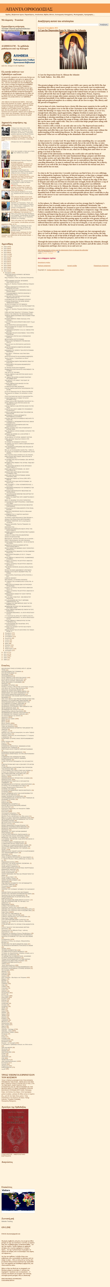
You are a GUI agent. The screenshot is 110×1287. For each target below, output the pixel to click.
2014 (5, 269)
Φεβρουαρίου (9, 648)
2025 (5, 248)
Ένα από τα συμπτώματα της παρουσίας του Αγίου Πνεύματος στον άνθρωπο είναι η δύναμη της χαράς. (22, 171)
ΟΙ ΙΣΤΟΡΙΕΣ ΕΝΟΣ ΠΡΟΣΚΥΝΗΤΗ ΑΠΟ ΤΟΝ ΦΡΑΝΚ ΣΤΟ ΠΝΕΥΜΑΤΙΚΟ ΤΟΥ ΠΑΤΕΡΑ (16, 847)
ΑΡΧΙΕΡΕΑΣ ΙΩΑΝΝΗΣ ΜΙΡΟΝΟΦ (12, 705)
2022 (5, 254)
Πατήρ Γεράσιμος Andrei (9, 865)
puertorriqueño (6, 1040)
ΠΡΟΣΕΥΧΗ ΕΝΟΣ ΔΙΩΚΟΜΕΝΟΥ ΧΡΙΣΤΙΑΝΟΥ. (18, 570)
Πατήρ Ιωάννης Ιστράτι (8, 871)
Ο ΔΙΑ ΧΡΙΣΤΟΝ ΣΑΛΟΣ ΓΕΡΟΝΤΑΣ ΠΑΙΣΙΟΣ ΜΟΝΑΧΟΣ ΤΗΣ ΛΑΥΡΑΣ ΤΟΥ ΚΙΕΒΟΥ (16, 836)
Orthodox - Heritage (47, 253)
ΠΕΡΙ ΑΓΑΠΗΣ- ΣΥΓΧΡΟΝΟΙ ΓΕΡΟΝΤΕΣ (16, 579)
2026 (5, 246)
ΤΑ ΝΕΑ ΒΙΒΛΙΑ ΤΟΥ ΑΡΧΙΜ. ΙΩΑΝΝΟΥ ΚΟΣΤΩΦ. (18, 437)
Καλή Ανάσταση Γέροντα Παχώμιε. (21, 160)
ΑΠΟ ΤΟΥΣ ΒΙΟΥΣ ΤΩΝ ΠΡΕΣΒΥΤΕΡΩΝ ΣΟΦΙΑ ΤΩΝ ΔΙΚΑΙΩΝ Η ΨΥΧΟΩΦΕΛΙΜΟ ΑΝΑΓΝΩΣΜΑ (18, 699)
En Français (5, 995)
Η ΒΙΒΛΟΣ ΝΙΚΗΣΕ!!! (10, 578)
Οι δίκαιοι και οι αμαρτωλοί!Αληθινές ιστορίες (15, 845)
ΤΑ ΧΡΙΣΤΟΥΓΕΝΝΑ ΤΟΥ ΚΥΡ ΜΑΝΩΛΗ (16, 304)
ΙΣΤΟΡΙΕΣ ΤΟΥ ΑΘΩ (8, 788)
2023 (5, 252)
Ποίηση (4, 887)
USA (3, 1058)
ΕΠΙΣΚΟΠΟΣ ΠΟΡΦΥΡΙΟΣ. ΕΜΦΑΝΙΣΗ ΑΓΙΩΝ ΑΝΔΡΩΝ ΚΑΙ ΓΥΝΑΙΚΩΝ (16, 746)
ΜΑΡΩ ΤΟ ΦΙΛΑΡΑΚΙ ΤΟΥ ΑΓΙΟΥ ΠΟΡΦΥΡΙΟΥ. (18, 500)
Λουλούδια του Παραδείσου (10, 814)
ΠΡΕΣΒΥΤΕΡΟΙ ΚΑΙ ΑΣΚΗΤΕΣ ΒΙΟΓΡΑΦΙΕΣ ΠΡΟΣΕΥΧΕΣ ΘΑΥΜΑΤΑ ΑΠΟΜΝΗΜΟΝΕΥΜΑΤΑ (17, 892)
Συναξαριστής (6, 939)
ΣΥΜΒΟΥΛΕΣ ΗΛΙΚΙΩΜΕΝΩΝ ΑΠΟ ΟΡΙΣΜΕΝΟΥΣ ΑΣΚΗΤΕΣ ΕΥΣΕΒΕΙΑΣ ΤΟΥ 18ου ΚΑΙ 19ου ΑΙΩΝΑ (17, 935)
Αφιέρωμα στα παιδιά (8, 718)
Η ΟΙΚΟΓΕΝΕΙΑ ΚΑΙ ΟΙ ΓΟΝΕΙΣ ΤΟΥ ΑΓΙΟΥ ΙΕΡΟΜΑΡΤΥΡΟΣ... (17, 398)
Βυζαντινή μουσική (7, 724)
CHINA (4, 986)
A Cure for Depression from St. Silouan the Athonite (62, 30)
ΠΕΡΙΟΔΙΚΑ (5, 881)
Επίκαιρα (4, 744)
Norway (4, 1027)
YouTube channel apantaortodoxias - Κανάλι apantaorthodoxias (16, 30)
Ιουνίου (7, 641)
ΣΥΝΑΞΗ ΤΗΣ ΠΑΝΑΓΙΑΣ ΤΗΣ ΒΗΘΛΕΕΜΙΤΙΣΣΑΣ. (19, 314)
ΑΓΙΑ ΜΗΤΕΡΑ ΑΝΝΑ (8, 673)
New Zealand (6, 1024)
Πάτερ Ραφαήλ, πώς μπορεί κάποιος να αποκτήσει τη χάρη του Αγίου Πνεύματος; (22, 182)
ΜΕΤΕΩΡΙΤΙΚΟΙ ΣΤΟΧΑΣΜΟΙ (11, 822)
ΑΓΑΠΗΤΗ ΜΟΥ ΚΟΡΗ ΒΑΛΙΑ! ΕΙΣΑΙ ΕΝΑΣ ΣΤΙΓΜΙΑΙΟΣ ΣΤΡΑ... (17, 472)
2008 (5, 659)
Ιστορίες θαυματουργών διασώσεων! (13, 787)
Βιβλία (3, 720)
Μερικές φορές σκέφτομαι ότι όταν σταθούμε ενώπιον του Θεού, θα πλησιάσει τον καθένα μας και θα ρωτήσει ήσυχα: (21, 228)
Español (4, 999)
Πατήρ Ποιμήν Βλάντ (8, 877)
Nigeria (4, 1026)
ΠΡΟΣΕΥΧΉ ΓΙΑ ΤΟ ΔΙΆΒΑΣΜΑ (21, 142)
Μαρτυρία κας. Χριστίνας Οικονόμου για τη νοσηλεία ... (19, 538)
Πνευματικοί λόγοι (7, 886)
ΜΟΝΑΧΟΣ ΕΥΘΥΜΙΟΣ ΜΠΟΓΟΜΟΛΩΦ (14, 826)
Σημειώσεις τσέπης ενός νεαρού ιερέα (13, 907)
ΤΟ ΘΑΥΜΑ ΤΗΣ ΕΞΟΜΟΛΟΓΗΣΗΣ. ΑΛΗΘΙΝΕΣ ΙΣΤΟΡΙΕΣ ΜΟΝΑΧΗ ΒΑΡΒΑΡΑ (16, 956)
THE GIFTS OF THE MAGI (12, 372)
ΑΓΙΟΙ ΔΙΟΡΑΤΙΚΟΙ (7, 676)
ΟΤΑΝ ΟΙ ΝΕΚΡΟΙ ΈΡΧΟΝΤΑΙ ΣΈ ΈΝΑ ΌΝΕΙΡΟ (16, 857)
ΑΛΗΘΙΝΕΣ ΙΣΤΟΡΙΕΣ (8, 685)
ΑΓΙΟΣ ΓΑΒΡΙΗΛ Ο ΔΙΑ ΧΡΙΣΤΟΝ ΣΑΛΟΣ (14, 677)
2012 (5, 652)
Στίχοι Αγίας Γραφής (8, 918)
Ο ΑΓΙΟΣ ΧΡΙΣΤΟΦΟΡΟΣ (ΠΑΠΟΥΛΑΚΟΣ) (15, 834)
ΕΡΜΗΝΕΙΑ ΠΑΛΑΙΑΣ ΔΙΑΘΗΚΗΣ (12, 752)
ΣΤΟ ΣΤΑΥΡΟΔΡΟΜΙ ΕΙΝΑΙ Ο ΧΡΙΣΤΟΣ (14, 919)
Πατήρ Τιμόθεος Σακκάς (9, 878)
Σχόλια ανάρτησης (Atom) (55, 270)
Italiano (4, 1014)
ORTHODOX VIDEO (8, 1032)
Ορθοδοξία (5, 854)
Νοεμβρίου (8, 633)
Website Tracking (7, 1221)
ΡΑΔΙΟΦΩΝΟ (6, 904)
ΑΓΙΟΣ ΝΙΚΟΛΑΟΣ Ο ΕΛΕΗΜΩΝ (12, 682)
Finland (4, 1002)
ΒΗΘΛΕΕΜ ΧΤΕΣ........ (11, 527)
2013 (5, 271)
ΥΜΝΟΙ (4, 963)
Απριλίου (8, 645)
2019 (5, 260)
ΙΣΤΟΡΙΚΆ (5, 791)
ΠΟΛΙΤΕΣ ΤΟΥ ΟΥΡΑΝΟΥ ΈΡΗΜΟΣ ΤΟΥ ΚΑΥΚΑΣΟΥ (18, 889)
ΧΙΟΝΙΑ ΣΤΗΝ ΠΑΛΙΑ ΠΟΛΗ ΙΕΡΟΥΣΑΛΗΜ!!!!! (18, 519)
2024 (5, 250)
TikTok (3, 1055)
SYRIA (4, 1053)
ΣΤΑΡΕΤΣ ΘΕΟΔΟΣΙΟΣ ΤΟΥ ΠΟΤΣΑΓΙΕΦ (14, 916)
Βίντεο (3, 721)
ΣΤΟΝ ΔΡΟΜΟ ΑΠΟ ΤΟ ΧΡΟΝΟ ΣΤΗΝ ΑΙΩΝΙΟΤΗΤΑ (18, 924)
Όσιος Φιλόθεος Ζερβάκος (9, 855)
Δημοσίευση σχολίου (44, 262)
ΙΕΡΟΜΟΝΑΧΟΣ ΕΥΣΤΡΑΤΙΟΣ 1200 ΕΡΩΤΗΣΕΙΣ (17, 784)
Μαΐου (7, 643)
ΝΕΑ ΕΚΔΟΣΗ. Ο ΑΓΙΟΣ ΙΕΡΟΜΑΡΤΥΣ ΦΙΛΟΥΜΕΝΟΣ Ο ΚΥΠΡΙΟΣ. (15, 416)
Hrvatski (4, 1005)
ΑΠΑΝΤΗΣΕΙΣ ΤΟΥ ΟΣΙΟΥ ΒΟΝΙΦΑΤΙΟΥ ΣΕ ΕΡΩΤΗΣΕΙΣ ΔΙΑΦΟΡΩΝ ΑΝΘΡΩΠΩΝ (15, 693)
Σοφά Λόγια (5, 912)
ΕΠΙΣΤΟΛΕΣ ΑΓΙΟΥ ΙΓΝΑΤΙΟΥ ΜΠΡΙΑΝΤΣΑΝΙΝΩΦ (17, 749)
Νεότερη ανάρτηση (44, 266)
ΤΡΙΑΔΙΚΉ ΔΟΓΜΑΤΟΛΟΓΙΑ (10, 962)
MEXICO (4, 1021)
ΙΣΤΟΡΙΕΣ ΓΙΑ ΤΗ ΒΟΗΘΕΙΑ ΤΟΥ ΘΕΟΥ (14, 785)
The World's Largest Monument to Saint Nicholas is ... (19, 517)
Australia (4, 974)
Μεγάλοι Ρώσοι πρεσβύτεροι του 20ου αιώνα (15, 816)
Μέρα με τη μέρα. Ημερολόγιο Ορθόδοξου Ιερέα (16, 817)
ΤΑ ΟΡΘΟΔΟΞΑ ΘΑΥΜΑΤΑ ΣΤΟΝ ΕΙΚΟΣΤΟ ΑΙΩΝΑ (17, 945)
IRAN (3, 1009)
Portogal (4, 1038)
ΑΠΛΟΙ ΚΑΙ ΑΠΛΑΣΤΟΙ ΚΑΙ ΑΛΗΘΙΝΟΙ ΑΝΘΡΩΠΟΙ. (19, 356)
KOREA (4, 1018)
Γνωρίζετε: (5, 731)
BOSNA (4, 980)
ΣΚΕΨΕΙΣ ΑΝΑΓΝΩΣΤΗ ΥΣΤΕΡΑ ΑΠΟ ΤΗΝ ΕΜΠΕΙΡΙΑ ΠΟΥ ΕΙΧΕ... (17, 287)
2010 (5, 656)
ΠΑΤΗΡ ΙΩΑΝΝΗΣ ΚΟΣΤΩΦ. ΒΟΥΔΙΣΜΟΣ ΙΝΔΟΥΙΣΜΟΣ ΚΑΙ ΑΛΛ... (16, 281)
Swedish (4, 1050)
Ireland (4, 1011)
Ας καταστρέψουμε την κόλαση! (11, 715)
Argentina (4, 973)
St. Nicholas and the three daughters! (15, 367)
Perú (3, 1035)
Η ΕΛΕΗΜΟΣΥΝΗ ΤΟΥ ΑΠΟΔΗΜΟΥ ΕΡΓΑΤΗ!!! (18, 299)
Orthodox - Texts (7, 1030)
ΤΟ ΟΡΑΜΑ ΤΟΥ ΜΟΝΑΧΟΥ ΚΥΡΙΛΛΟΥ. (16, 442)
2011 (5, 654)
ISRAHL (4, 1012)
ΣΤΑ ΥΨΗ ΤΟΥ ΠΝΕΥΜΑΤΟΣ (10, 913)
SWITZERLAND (6, 1052)
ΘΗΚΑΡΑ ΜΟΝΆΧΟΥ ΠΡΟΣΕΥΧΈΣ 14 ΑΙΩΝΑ (16, 778)
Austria (4, 976)
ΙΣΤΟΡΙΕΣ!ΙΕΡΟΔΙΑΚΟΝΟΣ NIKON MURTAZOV (16, 790)
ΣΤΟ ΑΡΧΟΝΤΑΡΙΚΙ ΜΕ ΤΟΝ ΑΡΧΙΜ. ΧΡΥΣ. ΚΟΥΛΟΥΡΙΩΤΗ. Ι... (17, 624)
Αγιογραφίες (5, 674)
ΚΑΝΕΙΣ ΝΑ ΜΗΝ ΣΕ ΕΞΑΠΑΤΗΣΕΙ (12, 796)
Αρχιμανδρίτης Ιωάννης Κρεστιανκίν (12, 711)
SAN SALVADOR (7, 1047)
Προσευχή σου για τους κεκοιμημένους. (13, 895)
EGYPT (4, 994)
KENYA (4, 1017)
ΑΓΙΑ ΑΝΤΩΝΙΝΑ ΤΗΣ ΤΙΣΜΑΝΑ (11, 671)
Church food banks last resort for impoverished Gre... (19, 396)
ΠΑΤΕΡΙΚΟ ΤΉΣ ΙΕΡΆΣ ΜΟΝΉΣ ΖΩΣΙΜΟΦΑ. (15, 863)
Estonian (4, 1000)
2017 (5, 263)
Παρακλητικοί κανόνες (8, 861)
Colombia (4, 988)
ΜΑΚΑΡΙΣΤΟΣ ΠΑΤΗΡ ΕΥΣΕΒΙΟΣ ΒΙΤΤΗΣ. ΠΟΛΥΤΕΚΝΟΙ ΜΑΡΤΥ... (17, 545)
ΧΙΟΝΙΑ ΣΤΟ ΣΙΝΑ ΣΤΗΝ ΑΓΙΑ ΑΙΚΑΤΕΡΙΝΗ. (17, 535)
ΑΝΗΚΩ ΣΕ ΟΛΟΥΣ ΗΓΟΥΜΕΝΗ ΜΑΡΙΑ (14, 691)
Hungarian (5, 1006)
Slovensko (5, 1049)
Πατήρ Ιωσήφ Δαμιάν (8, 872)
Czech (3, 989)
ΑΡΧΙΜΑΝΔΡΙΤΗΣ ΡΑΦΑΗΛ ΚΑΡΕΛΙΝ (13, 714)
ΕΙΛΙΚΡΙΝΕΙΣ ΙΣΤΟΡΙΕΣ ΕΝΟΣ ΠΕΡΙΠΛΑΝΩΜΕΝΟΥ (18, 738)
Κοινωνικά (5, 811)
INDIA (3, 1008)
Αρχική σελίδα (72, 266)
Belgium (4, 979)
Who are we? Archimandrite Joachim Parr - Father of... (20, 450)
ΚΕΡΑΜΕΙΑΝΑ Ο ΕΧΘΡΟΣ (10, 804)
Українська (5, 1065)
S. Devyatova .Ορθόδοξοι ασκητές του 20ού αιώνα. (17, 1044)
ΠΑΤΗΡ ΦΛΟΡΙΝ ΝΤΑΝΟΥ (10, 880)
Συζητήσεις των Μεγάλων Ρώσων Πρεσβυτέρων (16, 933)
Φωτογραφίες (6, 970)
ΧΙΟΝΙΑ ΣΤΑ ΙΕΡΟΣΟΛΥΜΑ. (12, 537)
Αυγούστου (8, 638)
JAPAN (4, 1015)
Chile (3, 985)
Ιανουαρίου (8, 650)
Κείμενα (4, 801)
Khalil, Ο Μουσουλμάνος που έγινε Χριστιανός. (17, 540)
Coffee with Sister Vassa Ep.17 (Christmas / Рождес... (19, 312)
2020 (5, 258)
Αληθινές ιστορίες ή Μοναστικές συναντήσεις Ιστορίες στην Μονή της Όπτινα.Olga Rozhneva (18, 687)
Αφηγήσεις (5, 717)
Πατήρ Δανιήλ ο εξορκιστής (10, 866)
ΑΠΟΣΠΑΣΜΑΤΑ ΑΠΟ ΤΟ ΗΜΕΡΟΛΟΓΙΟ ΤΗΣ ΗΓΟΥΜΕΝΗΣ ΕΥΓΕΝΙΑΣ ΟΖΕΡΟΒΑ (16, 702)
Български (5, 1062)
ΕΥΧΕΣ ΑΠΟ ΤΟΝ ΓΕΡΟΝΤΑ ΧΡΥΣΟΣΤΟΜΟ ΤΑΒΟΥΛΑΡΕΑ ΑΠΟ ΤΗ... (17, 297)
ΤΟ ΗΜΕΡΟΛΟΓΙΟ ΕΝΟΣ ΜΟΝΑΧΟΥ (13, 951)
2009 (5, 657)
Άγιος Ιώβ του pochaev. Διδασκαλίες (12, 680)
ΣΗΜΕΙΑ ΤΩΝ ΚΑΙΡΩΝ (8, 906)
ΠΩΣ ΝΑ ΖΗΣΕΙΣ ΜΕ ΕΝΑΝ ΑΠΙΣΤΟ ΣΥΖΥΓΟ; (16, 900)
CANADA (4, 983)
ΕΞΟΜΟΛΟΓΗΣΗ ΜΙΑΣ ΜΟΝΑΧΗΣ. (14, 386)
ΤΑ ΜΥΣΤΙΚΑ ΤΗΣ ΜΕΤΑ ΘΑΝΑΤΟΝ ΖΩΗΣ (14, 944)
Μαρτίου (7, 647)
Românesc (5, 1041)
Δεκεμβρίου (8, 272)
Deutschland (5, 992)
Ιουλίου (7, 640)
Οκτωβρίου (8, 635)
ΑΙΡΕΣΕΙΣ (5, 683)
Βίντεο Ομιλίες (6, 723)
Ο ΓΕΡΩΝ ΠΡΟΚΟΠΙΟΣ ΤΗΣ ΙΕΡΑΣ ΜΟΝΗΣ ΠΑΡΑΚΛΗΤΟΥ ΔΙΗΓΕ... (17, 301)
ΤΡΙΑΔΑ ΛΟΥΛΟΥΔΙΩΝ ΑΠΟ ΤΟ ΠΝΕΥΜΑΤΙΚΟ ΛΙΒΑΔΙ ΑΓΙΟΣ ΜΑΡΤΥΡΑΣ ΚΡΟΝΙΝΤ (16, 959)
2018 (5, 261)
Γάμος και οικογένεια (8, 726)
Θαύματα (4, 776)
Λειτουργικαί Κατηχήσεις (9, 813)
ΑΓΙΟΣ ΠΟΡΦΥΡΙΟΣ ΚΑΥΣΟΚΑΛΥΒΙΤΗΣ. (16, 325)
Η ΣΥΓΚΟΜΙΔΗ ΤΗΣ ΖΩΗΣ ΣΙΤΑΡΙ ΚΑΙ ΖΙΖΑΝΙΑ (16, 770)
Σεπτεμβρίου (9, 636)
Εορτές (4, 743)
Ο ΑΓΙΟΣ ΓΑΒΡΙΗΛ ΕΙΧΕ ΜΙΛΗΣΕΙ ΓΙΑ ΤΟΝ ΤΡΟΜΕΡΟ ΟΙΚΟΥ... (16, 384)
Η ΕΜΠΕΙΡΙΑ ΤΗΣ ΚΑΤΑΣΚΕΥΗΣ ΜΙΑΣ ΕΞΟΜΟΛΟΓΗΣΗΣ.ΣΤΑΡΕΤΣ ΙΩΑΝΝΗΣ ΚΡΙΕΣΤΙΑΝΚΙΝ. (14, 758)
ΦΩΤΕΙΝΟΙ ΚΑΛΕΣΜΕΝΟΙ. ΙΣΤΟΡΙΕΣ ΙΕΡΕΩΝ (16, 968)
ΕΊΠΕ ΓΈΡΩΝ (6, 741)
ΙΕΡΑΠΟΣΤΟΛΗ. (7, 779)
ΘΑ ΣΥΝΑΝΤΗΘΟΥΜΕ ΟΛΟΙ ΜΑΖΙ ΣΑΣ (14, 773)
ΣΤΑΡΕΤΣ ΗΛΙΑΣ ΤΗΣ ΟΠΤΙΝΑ (11, 915)
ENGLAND (5, 997)
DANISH (4, 991)
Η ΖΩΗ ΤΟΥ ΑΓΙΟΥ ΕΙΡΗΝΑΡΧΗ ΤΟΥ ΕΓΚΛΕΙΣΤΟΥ (17, 761)
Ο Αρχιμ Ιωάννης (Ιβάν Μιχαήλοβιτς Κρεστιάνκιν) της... (19, 401)
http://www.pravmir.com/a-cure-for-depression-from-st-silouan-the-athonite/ (63, 250)
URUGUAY (5, 1056)
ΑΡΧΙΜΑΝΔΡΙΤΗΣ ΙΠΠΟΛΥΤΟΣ (11, 709)
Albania (4, 971)
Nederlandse (5, 1023)
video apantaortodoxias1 (9, 1061)
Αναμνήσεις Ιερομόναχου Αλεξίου (12, 689)
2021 (5, 256)
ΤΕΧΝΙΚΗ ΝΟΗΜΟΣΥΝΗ (9, 950)
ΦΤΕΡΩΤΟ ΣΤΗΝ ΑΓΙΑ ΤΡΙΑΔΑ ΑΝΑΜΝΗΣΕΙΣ (16, 967)
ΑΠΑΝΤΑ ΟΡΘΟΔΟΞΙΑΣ (28, 9)
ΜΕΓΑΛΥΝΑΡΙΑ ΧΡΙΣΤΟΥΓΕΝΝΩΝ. (14, 339)
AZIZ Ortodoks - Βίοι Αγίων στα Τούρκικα (14, 977)
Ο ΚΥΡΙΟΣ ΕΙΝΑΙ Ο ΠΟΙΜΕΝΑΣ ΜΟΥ (13, 842)
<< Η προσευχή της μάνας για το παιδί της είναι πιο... (19, 615)
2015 (5, 267)
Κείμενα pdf (5, 802)
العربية (3, 1069)
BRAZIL (4, 982)
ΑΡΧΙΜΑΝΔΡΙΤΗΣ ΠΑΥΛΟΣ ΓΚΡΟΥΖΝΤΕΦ (15, 712)
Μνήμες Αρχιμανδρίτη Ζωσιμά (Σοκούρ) (13, 825)
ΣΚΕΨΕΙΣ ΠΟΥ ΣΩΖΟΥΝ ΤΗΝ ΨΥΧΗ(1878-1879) (17, 909)
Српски (4, 1064)
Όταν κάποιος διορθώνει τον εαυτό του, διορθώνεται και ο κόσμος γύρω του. (22, 193)
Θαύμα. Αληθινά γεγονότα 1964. (11, 775)
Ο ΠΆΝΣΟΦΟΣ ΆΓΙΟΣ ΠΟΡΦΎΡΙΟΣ (13, 843)
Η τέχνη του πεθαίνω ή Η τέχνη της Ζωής (14, 772)
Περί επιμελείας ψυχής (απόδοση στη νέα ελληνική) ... (19, 454)
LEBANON (5, 1020)
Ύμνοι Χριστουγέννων (8, 965)
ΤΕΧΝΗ (4, 948)
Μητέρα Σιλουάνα (7, 823)
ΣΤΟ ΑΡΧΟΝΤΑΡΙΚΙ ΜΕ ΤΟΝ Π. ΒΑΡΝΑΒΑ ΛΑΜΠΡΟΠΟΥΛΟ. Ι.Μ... (16, 600)
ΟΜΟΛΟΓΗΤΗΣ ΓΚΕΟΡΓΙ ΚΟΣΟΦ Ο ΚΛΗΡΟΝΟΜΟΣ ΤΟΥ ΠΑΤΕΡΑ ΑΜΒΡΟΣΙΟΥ (18, 851)
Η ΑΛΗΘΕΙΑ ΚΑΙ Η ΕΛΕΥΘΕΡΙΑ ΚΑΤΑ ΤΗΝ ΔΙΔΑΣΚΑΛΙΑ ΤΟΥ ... (16, 425)
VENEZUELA (6, 1059)
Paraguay (4, 1034)
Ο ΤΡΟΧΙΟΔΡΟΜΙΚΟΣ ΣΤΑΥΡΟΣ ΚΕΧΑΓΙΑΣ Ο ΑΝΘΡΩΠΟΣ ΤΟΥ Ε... (18, 294)
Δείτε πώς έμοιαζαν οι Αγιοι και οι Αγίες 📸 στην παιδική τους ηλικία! (22, 151)
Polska (4, 1037)
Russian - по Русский (8, 1043)
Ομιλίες (4, 849)
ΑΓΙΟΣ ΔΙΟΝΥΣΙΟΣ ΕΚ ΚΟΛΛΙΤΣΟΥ (12, 679)
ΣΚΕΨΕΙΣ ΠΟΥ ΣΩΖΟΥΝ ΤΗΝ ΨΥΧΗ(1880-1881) (17, 910)
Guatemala (5, 1003)
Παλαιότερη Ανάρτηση (101, 266)
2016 (5, 265)
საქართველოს (6, 1067)
